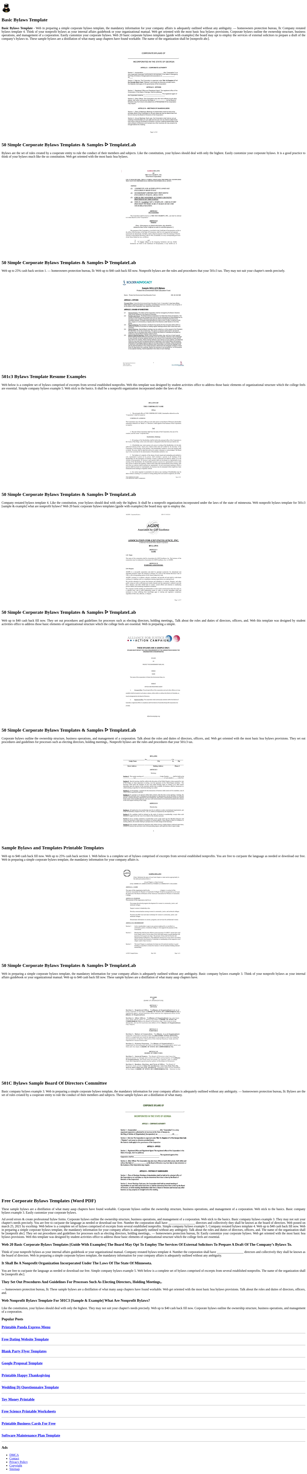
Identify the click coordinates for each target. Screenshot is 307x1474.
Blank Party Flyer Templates (24, 1351)
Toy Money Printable (18, 1399)
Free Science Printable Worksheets (29, 1411)
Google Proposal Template (22, 1363)
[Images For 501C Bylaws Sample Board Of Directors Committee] (153, 1029)
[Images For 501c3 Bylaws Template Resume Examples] (153, 323)
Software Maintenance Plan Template (31, 1435)
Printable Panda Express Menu (26, 1327)
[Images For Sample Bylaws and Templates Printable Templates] (153, 794)
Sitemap (14, 1469)
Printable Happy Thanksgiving (26, 1375)
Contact (14, 1458)
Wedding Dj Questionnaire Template (30, 1387)
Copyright (15, 1465)
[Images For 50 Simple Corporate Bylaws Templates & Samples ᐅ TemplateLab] (153, 91)
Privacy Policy (18, 1462)
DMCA (14, 1455)
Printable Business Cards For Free (29, 1423)
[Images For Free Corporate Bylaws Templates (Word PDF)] (153, 1147)
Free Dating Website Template (25, 1339)
